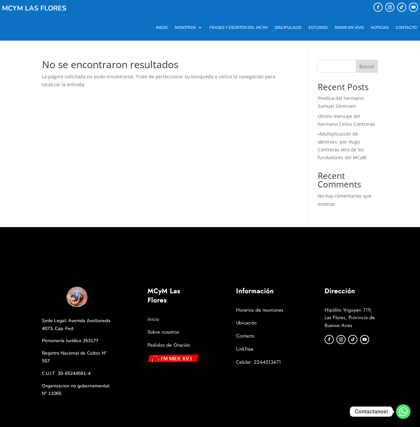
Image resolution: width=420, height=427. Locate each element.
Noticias (380, 27)
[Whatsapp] (403, 411)
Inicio (162, 27)
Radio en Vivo (349, 27)
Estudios (318, 27)
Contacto (406, 27)
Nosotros (185, 27)
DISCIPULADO (288, 27)
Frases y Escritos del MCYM (239, 27)
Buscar (366, 66)
